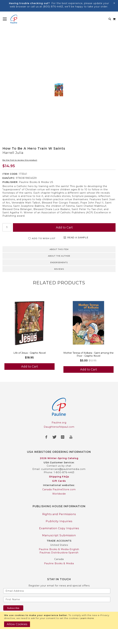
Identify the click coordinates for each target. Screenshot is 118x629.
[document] (59, 620)
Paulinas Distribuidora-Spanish (59, 552)
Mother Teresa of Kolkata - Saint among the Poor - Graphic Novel (88, 354)
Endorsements (59, 262)
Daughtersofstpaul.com (59, 426)
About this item (59, 249)
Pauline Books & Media (59, 563)
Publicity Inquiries (59, 521)
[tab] (59, 249)
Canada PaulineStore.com (59, 489)
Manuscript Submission (59, 535)
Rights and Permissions (59, 514)
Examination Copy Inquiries (59, 528)
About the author (59, 256)
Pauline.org (59, 422)
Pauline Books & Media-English (59, 549)
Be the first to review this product (19, 160)
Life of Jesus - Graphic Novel (29, 352)
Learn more (87, 618)
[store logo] (14, 19)
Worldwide (59, 493)
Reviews (59, 269)
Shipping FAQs (59, 476)
